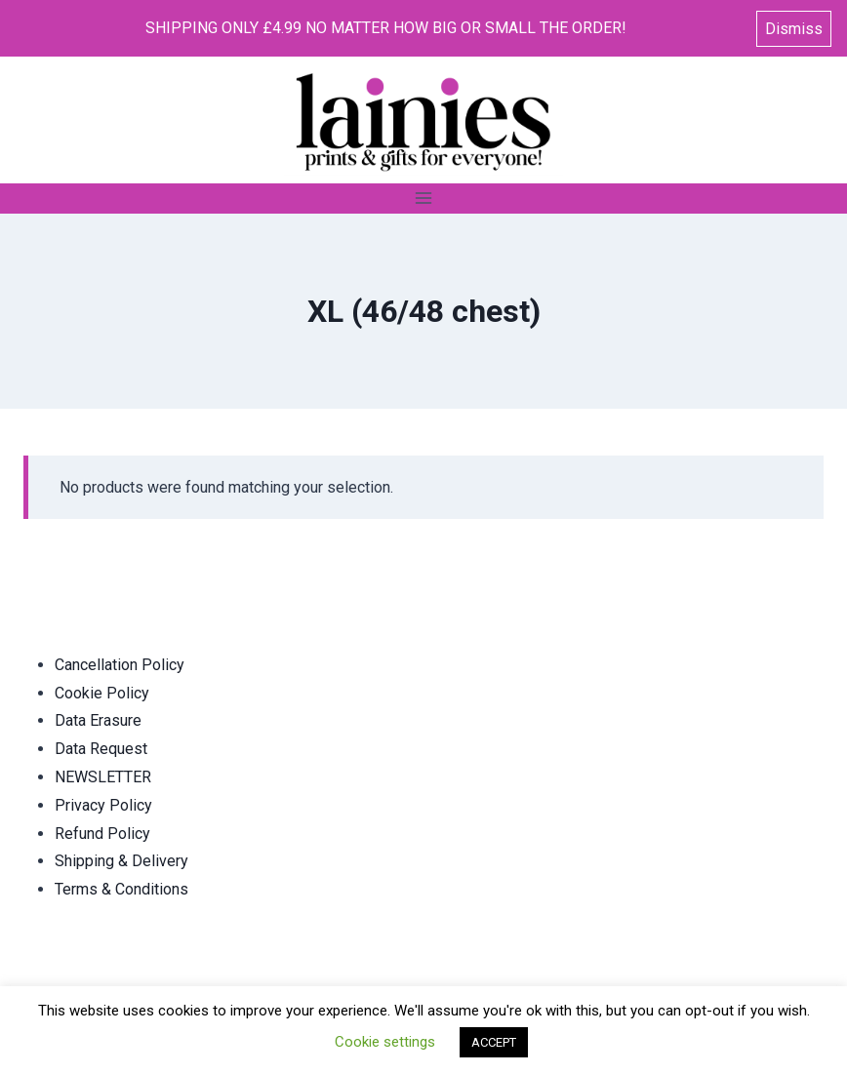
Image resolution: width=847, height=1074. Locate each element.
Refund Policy (102, 833)
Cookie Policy (102, 693)
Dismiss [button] (794, 29)
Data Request (101, 748)
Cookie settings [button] (385, 1042)
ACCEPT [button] (493, 1042)
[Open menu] (424, 198)
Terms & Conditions (121, 889)
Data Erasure (98, 720)
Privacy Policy (103, 805)
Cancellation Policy (119, 665)
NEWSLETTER (103, 777)
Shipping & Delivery (121, 861)
